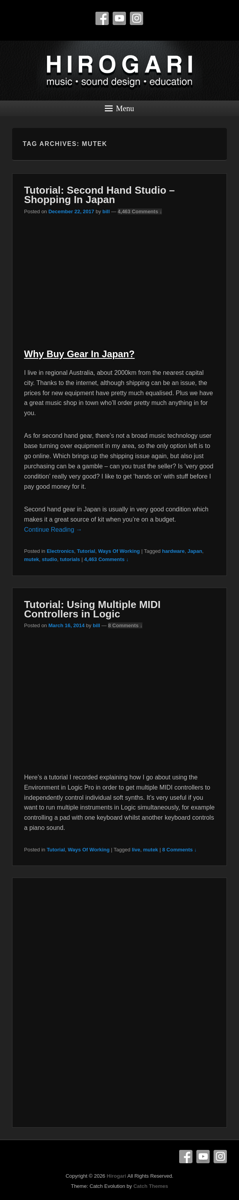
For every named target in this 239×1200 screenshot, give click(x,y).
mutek (31, 559)
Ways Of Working (119, 551)
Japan (194, 551)
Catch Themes (150, 1186)
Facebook (102, 18)
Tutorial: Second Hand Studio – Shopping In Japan (99, 194)
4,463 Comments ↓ (140, 211)
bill (106, 211)
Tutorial (86, 551)
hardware (173, 551)
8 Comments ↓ (125, 625)
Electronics (60, 551)
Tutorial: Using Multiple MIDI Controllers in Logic (92, 609)
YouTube (119, 18)
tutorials (70, 559)
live (136, 850)
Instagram (136, 18)
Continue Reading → (53, 529)
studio (49, 559)
